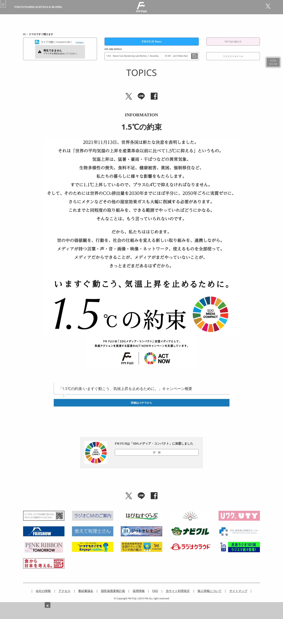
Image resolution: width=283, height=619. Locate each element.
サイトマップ (238, 591)
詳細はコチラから (141, 402)
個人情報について (209, 591)
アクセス (64, 591)
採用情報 (139, 591)
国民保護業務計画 (113, 591)
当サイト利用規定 (178, 591)
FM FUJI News (152, 41)
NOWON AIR (273, 62)
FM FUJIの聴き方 (233, 41)
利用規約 (79, 42)
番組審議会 (85, 591)
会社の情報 (43, 591)
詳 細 (156, 452)
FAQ (155, 591)
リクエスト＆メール (233, 56)
